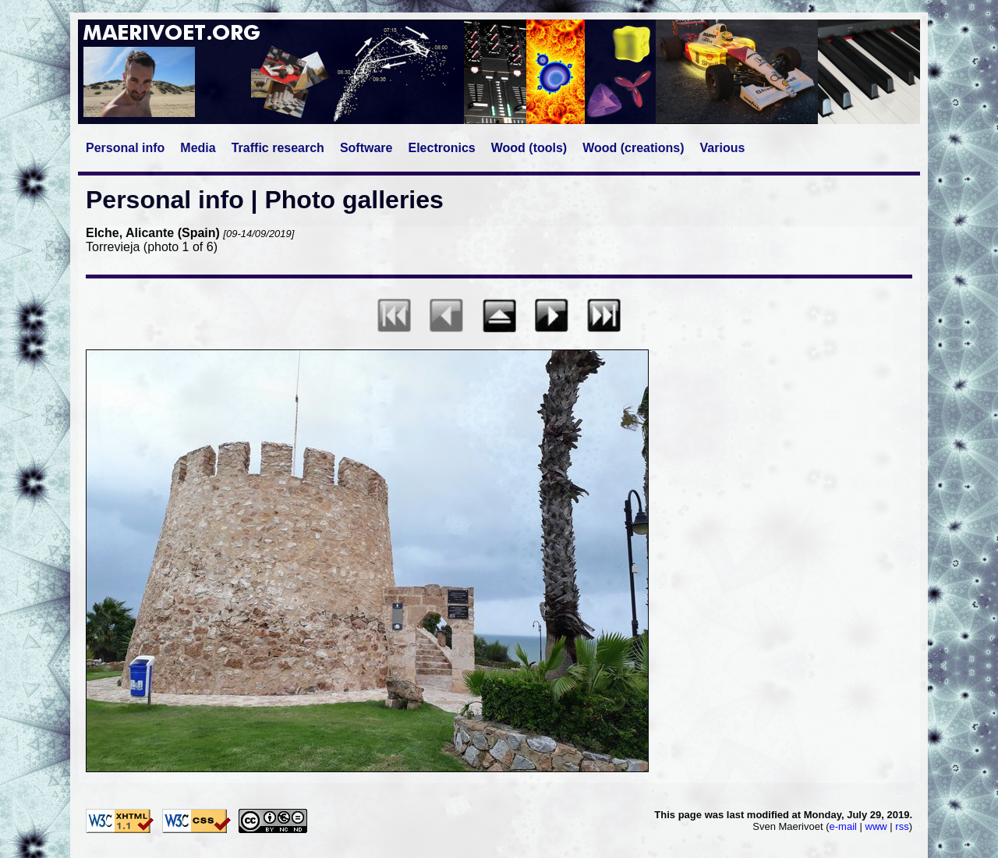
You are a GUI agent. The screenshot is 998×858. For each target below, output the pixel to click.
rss (901, 826)
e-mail (843, 826)
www (876, 826)
